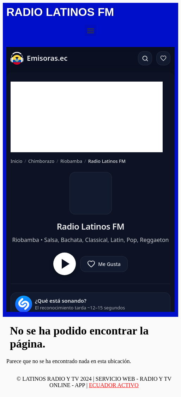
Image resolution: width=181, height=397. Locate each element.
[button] (90, 30)
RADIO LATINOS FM (60, 12)
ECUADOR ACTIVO (114, 385)
